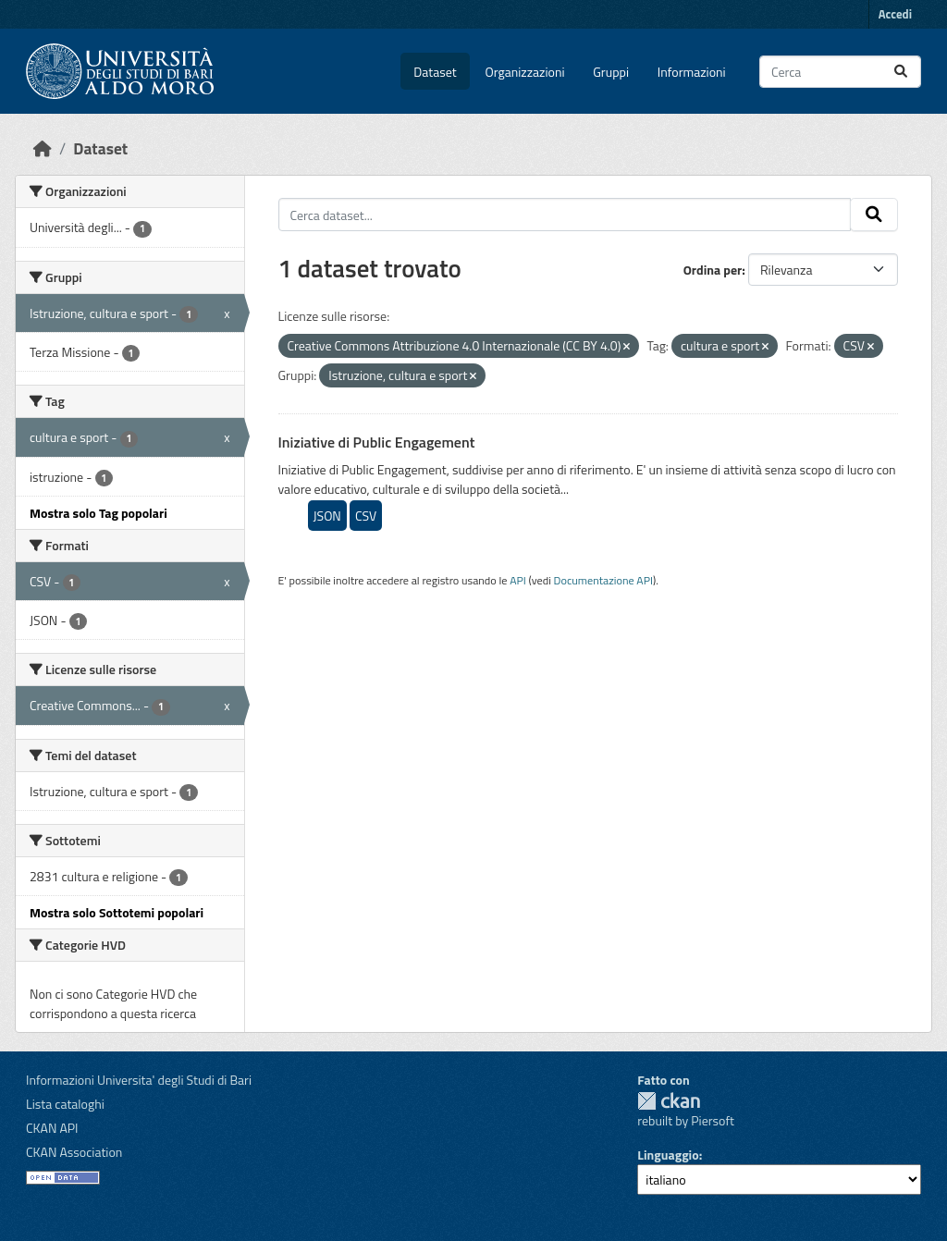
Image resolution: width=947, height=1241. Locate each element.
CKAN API (52, 1127)
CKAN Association (74, 1151)
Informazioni (692, 71)
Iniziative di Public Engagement (376, 442)
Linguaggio (667, 1154)
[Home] (42, 148)
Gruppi (611, 71)
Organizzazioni (525, 71)
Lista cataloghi (65, 1103)
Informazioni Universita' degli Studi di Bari (139, 1079)
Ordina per (713, 269)
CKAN (668, 1101)
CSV (365, 515)
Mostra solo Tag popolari (98, 512)
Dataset (434, 71)
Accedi (895, 14)
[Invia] (900, 71)
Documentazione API (603, 580)
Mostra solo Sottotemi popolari (116, 912)
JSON (327, 515)
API (518, 580)
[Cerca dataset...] (840, 71)
